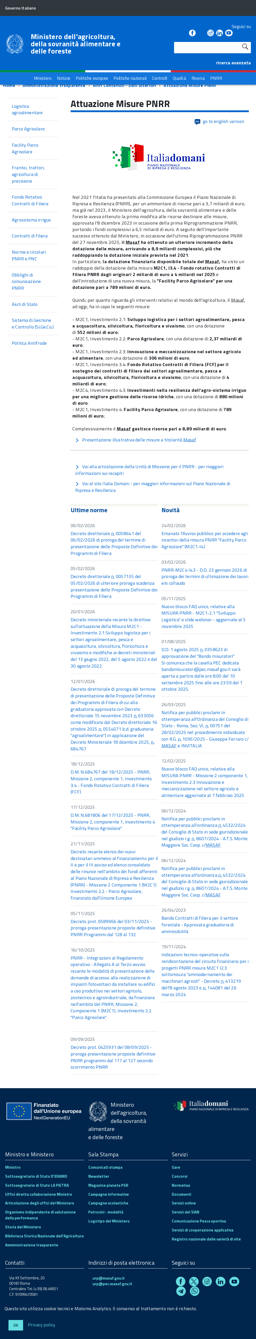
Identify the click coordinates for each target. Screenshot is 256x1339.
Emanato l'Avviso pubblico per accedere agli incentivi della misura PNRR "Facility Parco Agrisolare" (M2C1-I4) (205, 540)
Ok (15, 1325)
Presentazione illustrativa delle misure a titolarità (135, 439)
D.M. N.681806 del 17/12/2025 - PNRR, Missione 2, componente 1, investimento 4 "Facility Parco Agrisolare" (113, 822)
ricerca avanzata (233, 62)
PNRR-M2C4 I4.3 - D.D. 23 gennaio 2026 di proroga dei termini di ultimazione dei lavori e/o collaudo (205, 576)
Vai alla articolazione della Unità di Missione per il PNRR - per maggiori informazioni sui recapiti (149, 470)
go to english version (219, 121)
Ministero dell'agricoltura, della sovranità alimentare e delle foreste (76, 44)
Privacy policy (41, 1324)
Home (9, 85)
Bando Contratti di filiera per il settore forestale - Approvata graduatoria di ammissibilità (200, 925)
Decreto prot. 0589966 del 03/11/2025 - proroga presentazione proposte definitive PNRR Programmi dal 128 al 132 (113, 928)
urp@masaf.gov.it (108, 1278)
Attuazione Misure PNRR (190, 85)
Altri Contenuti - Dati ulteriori (124, 85)
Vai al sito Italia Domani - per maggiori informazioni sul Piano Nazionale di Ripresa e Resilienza (152, 487)
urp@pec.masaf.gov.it (112, 1284)
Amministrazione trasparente (54, 85)
